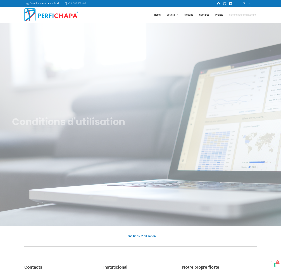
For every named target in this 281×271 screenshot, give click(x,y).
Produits (188, 15)
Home (157, 15)
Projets (219, 15)
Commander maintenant (242, 15)
